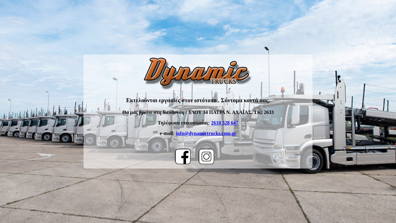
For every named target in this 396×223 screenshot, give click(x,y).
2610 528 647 (224, 122)
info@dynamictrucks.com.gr (206, 133)
